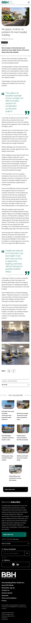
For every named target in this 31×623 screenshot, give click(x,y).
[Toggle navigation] (28, 2)
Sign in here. (16, 539)
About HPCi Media (7, 585)
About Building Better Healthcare (13, 582)
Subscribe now (10, 489)
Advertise (5, 595)
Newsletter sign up (8, 588)
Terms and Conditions (9, 598)
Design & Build (4, 42)
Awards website (7, 593)
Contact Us (5, 590)
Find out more (6, 543)
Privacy (4, 600)
